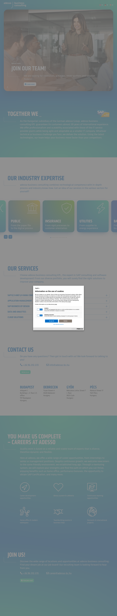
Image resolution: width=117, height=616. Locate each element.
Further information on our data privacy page (46, 304)
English (37, 288)
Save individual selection (58, 324)
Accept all (51, 321)
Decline (65, 321)
